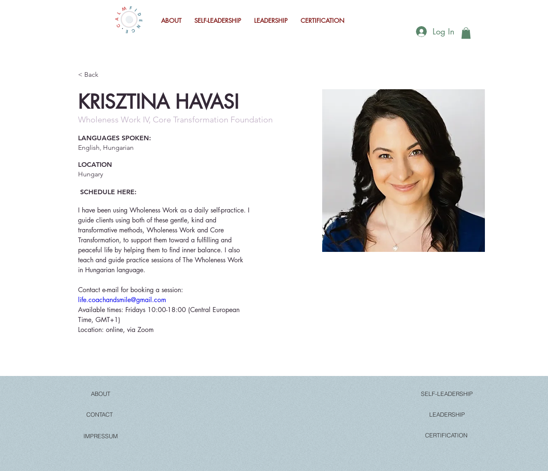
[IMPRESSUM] (100, 436)
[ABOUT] (100, 394)
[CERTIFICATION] (446, 435)
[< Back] (94, 74)
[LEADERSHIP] (447, 414)
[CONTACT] (99, 414)
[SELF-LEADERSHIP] (446, 394)
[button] (466, 33)
